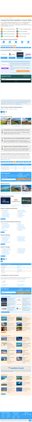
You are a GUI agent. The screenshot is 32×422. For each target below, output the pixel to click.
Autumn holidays (21, 210)
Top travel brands (6, 224)
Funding (8, 416)
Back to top (3, 114)
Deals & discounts (28, 43)
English (18, 267)
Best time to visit (4, 43)
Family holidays (5, 212)
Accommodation (21, 281)
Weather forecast (16, 43)
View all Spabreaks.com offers (27, 72)
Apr (9, 47)
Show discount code (24, 71)
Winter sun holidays (22, 211)
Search (20, 16)
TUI (3, 228)
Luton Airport (5, 240)
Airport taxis (5, 284)
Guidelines (8, 415)
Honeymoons (20, 212)
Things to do (20, 285)
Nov (27, 47)
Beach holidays (5, 210)
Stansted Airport (5, 238)
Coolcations (20, 214)
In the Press (7, 418)
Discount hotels (5, 227)
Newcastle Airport (21, 240)
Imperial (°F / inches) (13, 109)
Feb (4, 47)
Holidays (4, 281)
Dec (29, 47)
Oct (24, 47)
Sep (22, 47)
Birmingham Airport (6, 242)
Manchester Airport (6, 236)
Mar (6, 47)
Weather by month (9, 43)
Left (17, 272)
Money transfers (21, 284)
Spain (18, 417)
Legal (3, 416)
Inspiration (13, 16)
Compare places (21, 215)
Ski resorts (20, 216)
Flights (13, 416)
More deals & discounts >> (5, 312)
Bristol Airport (5, 239)
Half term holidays (6, 214)
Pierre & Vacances (21, 227)
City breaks (4, 211)
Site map (3, 417)
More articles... (4, 332)
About (3, 414)
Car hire (4, 285)
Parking (14, 418)
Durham (8, 159)
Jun (14, 47)
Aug (19, 47)
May (12, 47)
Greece (18, 416)
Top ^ (1, 261)
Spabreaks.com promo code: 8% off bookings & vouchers (15, 61)
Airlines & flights (5, 226)
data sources (18, 104)
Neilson (19, 223)
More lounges (3, 256)
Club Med (20, 230)
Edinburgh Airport (21, 236)
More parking (3, 244)
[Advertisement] (16, 7)
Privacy (3, 415)
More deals (2, 232)
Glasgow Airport (21, 239)
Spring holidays (5, 215)
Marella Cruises (21, 224)
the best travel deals (9, 370)
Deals (10, 16)
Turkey (18, 418)
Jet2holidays (4, 230)
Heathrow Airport (21, 248)
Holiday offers (5, 223)
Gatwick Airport (21, 238)
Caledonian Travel (21, 228)
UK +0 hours (19, 265)
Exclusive (4, 68)
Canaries (18, 415)
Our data (8, 414)
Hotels (3, 282)
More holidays (3, 218)
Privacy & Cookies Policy (19, 420)
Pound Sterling (19, 269)
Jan (1, 47)
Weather (2, 16)
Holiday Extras (21, 226)
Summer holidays (5, 216)
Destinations (6, 16)
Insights (17, 16)
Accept (30, 420)
